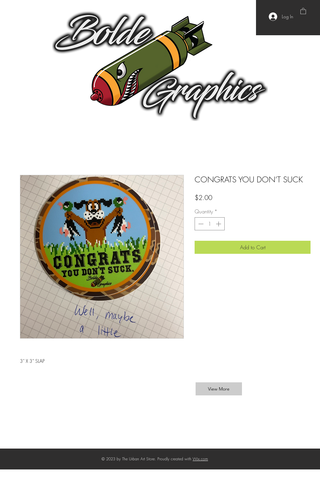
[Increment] (219, 224)
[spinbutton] (210, 224)
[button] (303, 11)
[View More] (219, 388)
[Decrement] (200, 224)
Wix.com (200, 459)
